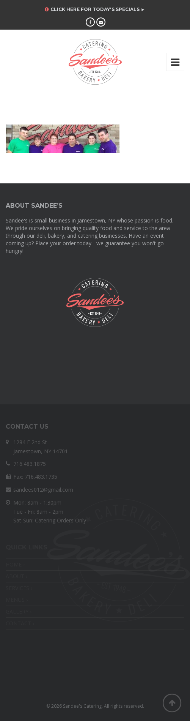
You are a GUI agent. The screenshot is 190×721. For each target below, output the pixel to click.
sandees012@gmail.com (43, 489)
